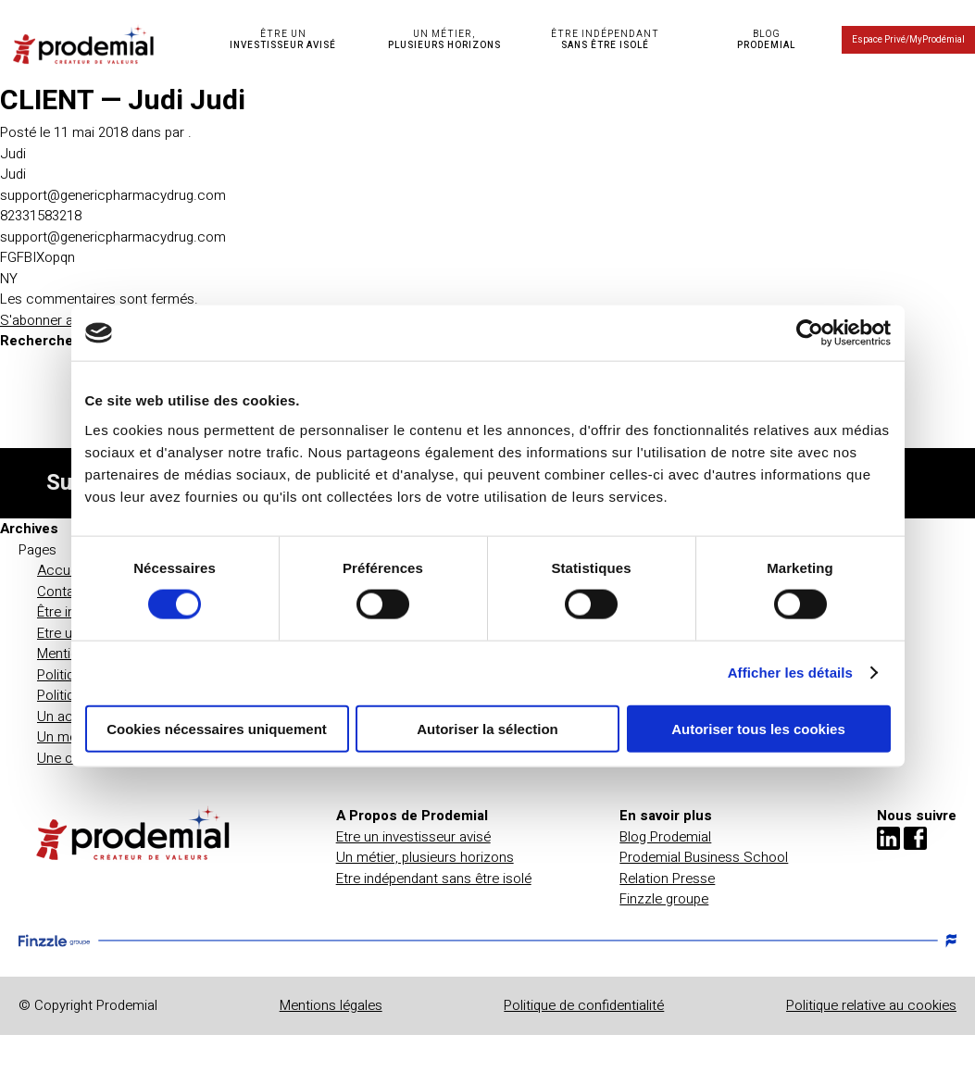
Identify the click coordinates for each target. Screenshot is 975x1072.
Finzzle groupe (663, 899)
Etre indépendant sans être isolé (433, 878)
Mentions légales (331, 1005)
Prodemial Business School (703, 857)
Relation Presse (667, 878)
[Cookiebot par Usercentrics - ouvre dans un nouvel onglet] (810, 333)
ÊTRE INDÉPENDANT (605, 40)
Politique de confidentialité (584, 1005)
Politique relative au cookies (871, 1005)
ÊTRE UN (283, 40)
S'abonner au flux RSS (68, 320)
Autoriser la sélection (487, 728)
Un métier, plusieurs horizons (425, 857)
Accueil (60, 570)
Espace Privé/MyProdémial (908, 39)
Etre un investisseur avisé (413, 837)
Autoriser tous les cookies (758, 728)
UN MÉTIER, (444, 40)
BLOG (766, 40)
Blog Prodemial (665, 837)
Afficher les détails (790, 672)
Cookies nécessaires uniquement (216, 728)
